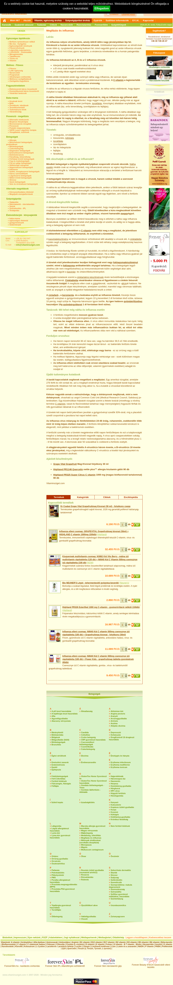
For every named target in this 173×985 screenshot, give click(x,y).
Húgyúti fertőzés (118, 793)
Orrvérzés (56, 861)
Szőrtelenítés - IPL (17, 208)
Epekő (54, 767)
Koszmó (114, 812)
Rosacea (85, 875)
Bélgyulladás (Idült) (60, 740)
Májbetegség (87, 833)
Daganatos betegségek (19, 151)
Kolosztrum (29, 946)
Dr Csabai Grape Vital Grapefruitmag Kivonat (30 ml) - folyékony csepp (96, 506)
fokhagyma (69, 265)
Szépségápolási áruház (77, 20)
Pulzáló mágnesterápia (19, 128)
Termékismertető (17, 107)
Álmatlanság (86, 711)
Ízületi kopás (57, 802)
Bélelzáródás (57, 735)
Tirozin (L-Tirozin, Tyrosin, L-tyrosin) (94, 948)
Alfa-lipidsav (39, 942)
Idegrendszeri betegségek (21, 167)
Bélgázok (56, 737)
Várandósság (15, 112)
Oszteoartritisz (58, 864)
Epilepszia (56, 770)
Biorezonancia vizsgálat (20, 124)
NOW (90, 562)
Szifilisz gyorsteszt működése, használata (119, 895)
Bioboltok (7, 937)
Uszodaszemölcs (118, 905)
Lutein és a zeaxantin (126, 946)
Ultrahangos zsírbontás (20, 77)
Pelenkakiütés (58, 873)
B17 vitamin (109, 942)
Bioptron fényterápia (18, 122)
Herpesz (114, 784)
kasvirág (71, 271)
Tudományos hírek (17, 110)
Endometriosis (58, 765)
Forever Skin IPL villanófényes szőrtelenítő (65, 965)
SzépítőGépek (118, 24)
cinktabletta (136, 239)
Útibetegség (57, 916)
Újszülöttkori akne (89, 905)
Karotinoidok (8, 946)
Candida (85, 732)
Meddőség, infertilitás (91, 835)
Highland (102, 534)
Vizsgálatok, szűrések (19, 132)
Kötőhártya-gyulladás (120, 817)
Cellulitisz (85, 735)
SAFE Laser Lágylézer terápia (22, 130)
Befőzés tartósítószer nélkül (22, 42)
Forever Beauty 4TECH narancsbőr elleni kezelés (151, 965)
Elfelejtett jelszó (128, 14)
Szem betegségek (17, 182)
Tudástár (41, 24)
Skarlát (114, 873)
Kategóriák (83, 497)
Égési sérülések (59, 756)
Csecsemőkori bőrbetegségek (86, 743)
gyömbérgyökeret (72, 304)
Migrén (84, 847)
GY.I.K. (135, 20)
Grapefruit (71, 464)
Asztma (114, 723)
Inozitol (158, 944)
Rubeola (85, 880)
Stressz (12, 180)
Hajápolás (13, 202)
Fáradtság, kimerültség (19, 157)
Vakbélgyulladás (88, 916)
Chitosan (51, 944)
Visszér (84, 919)
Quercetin (77, 469)
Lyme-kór (56, 833)
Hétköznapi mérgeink (19, 165)
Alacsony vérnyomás (61, 721)
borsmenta (68, 295)
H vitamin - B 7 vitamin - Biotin (127, 944)
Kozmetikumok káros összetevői (24, 91)
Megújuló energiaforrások (21, 194)
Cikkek (53, 24)
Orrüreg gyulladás (60, 859)
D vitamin (90, 944)
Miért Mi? (15, 20)
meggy (124, 213)
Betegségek (94, 694)
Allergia (12, 140)
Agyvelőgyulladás (60, 718)
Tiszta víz (13, 58)
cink (95, 283)
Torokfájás (56, 910)
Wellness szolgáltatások (20, 79)
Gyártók (98, 20)
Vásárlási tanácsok (18, 93)
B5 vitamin (143, 942)
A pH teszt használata (61, 711)
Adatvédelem (55, 937)
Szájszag (115, 877)
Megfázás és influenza (91, 838)
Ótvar (83, 856)
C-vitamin (118, 80)
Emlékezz (114, 14)
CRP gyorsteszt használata (93, 740)
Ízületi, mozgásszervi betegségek (24, 171)
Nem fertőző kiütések (120, 826)
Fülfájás (55, 786)
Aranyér (114, 716)
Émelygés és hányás (120, 756)
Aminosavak (52, 942)
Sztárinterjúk (15, 225)
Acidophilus (26, 942)
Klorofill (18, 946)
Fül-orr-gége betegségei (20, 163)
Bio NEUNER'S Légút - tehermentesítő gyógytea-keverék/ (90, 583)
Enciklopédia (131, 497)
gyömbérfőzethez (133, 301)
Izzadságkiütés (88, 802)
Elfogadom (102, 8)
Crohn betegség (88, 737)
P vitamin (149, 946)
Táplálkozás (14, 56)
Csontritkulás (87, 747)
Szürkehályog (117, 899)
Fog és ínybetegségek (19, 161)
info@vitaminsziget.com (28, 245)
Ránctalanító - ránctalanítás (21, 204)
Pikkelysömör (58, 875)
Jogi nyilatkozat (71, 937)
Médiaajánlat (104, 937)
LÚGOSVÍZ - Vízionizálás (20, 52)
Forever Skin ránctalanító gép (108, 965)
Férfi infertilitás (58, 779)
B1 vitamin (85, 942)
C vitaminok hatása (36, 944)
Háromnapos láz (118, 779)
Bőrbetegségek (16, 146)
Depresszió (116, 732)
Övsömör (115, 856)
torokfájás (97, 103)
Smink (12, 206)
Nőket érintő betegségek (20, 178)
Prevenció (14, 126)
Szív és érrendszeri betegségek (23, 184)
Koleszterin (116, 805)
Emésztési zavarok (60, 762)
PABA (158, 946)
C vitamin (90, 474)
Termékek (59, 497)
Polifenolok (167, 946)
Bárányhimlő (57, 732)
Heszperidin (148, 944)
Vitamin (12, 60)
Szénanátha (116, 892)
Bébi (11, 103)
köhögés (69, 138)
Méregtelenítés (16, 54)
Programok (14, 75)
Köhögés (115, 814)
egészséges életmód (18, 221)
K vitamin (168, 944)
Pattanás (56, 870)
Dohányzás (116, 735)
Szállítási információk (117, 20)
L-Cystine (40, 946)
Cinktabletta (71, 280)
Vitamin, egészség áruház (48, 20)
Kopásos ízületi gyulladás (122, 807)
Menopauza (86, 845)
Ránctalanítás (84, 24)
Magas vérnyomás (89, 831)
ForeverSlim (101, 24)
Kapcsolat (148, 20)
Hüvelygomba (117, 796)
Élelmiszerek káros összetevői (23, 89)
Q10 (64, 948)
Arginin (75, 942)
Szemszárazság (118, 889)
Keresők (6, 24)
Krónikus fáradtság (119, 819)
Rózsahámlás (87, 877)
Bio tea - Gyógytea (17, 44)
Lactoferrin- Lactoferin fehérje (60, 946)
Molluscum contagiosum (92, 850)
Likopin (86, 946)
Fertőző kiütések (59, 781)
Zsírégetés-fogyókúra (19, 81)
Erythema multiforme (120, 765)
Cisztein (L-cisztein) (75, 944)
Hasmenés (115, 781)
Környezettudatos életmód (21, 192)
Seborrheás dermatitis (121, 870)
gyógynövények (16, 223)
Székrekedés (116, 880)
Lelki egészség (16, 71)
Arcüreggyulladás (119, 718)
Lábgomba (56, 826)
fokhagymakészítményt (125, 262)
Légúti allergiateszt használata (59, 829)
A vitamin (15, 942)
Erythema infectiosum (121, 762)
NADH (141, 946)
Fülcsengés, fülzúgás (61, 784)
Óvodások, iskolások (18, 105)
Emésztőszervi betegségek (21, 153)
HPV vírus (115, 791)
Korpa (113, 810)
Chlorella (60, 944)
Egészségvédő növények (20, 46)
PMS (54, 877)
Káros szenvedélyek (18, 174)
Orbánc (55, 856)
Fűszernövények (16, 48)
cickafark (53, 295)
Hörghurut (115, 788)
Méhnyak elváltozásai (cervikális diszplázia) (90, 841)
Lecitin (78, 946)
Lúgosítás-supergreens (20, 50)
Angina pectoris (118, 714)
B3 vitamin (132, 942)
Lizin (113, 946)
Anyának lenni (15, 101)
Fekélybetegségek (60, 776)
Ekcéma (84, 756)
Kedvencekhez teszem (160, 937)
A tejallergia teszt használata (65, 714)
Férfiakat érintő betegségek (21, 159)
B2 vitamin (121, 942)
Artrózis (114, 721)
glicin (124, 283)
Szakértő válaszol (24, 24)
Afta (53, 716)
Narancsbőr (67, 24)
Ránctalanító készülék (159, 80)
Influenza (13, 169)
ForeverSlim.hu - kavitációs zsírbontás (22, 965)
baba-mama (14, 218)
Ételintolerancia (16, 155)
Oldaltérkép (118, 937)
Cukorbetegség (16, 148)
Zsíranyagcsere (118, 916)
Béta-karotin (166, 942)
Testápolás (14, 210)
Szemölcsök (116, 882)
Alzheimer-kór (117, 711)
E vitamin (100, 944)
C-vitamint (60, 403)
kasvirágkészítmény (58, 239)
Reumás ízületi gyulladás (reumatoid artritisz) (91, 871)
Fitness (12, 68)
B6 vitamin (154, 942)
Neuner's (124, 583)
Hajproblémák (117, 776)
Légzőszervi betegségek (20, 176)
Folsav (109, 944)
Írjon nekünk (34, 937)
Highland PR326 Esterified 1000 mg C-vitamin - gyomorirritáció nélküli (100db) (101, 607)
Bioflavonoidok (9, 944)
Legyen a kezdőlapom (136, 937)
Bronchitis (56, 745)
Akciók (27, 20)
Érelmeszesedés (88, 762)
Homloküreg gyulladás (121, 786)
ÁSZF (44, 937)
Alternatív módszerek (19, 120)
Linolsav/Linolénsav (100, 946)
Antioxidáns (64, 942)
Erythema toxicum (119, 767)
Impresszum (20, 937)
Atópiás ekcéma (118, 726)
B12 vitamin (96, 942)
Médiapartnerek (89, 937)
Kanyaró (114, 802)
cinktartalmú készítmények (90, 277)
